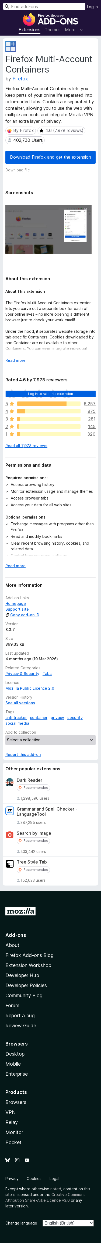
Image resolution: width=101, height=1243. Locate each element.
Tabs (47, 673)
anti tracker (16, 717)
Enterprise (16, 1074)
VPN (10, 1112)
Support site (17, 609)
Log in (92, 6)
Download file (17, 170)
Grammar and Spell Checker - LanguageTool (47, 811)
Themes (53, 29)
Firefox (20, 78)
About (12, 945)
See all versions (20, 703)
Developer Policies (26, 985)
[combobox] (44, 6)
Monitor (14, 1132)
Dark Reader (29, 780)
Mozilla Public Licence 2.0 (29, 688)
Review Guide (20, 1025)
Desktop (15, 1054)
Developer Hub (22, 975)
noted (55, 1188)
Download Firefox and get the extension (50, 157)
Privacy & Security (22, 673)
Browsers (15, 1102)
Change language (21, 1223)
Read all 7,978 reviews (26, 445)
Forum (12, 1005)
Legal (54, 1178)
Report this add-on (23, 754)
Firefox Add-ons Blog (29, 955)
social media (17, 723)
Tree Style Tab (32, 862)
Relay (11, 1122)
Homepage (15, 603)
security (75, 717)
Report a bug (20, 1015)
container (38, 717)
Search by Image (34, 833)
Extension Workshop (28, 965)
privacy (57, 717)
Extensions (29, 29)
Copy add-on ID (22, 615)
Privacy (12, 1178)
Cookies (34, 1178)
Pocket (13, 1142)
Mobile (13, 1064)
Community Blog (24, 995)
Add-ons (15, 935)
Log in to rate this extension (50, 394)
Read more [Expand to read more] (15, 360)
